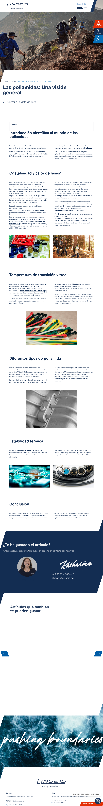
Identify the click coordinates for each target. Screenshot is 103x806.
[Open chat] (98, 801)
